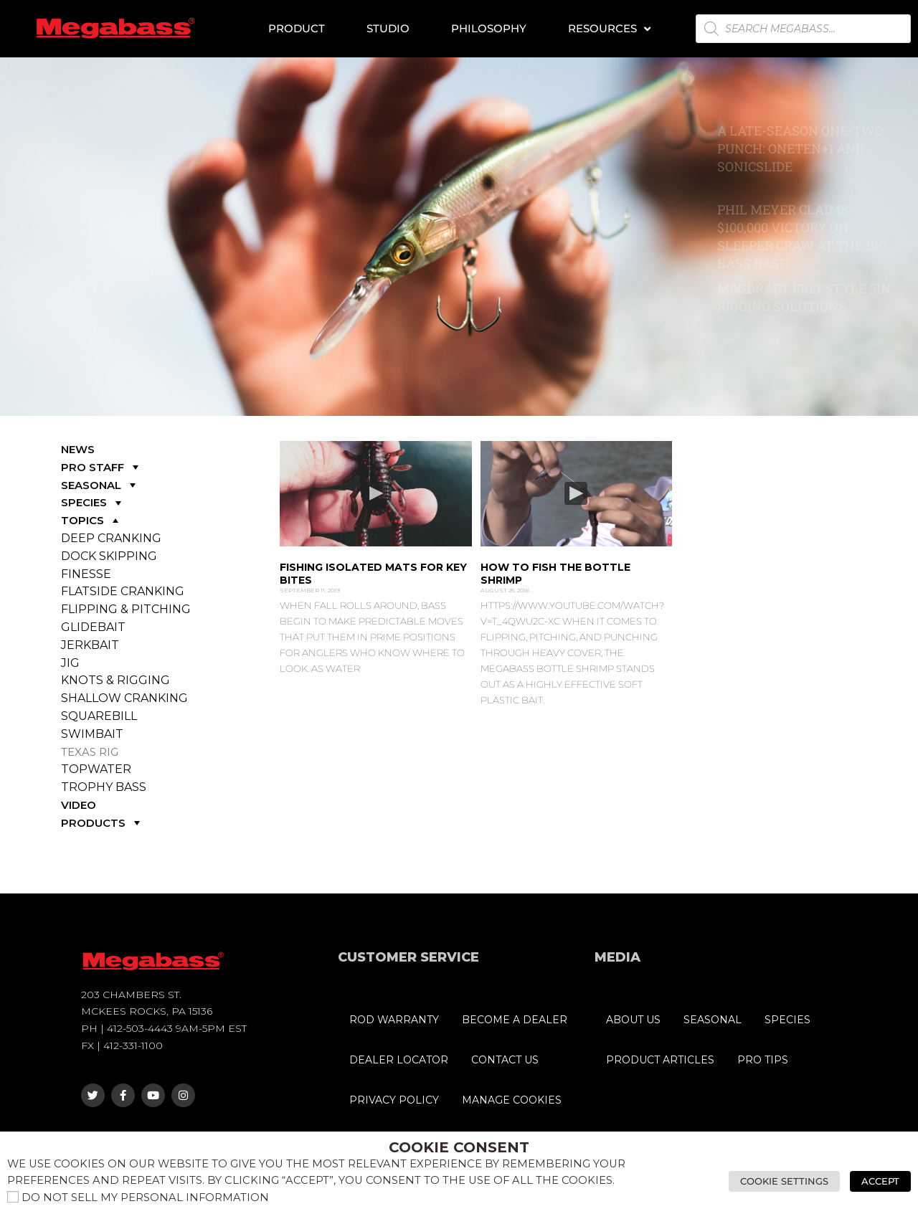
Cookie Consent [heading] (459, 1147)
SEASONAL (100, 485)
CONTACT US (505, 1059)
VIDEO (78, 805)
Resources (609, 29)
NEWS (78, 449)
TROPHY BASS (103, 787)
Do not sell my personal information (145, 1197)
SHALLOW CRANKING (124, 698)
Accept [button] (880, 1181)
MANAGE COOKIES (512, 1100)
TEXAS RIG (89, 752)
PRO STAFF (101, 467)
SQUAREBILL (99, 716)
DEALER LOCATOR (398, 1059)
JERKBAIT (90, 645)
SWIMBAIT (92, 734)
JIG (70, 663)
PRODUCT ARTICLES (660, 1059)
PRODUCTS (102, 823)
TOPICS (91, 520)
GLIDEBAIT (93, 627)
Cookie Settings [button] (784, 1181)
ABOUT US (633, 1019)
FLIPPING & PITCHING (126, 609)
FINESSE (86, 574)
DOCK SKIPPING (109, 556)
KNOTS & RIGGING (115, 680)
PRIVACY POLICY (394, 1100)
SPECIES (93, 502)
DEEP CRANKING (111, 538)
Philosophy (488, 28)
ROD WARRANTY (394, 1019)
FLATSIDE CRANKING (122, 591)
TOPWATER (96, 769)
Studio (388, 28)
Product (296, 28)
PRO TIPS (762, 1059)
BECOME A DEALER (514, 1019)
